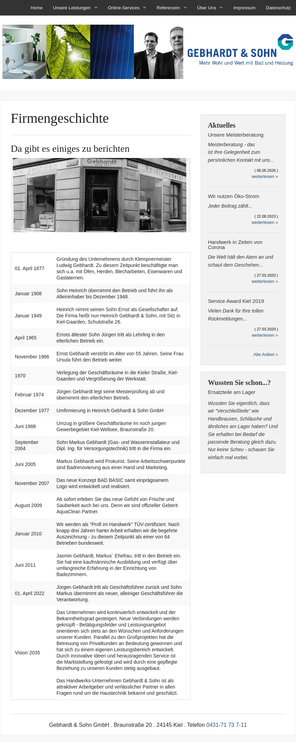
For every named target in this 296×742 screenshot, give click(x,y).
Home (37, 7)
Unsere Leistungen (71, 7)
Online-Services (124, 7)
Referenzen (168, 7)
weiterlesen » (264, 176)
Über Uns (206, 7)
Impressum (244, 7)
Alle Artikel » (265, 354)
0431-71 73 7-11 (226, 725)
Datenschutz (278, 7)
